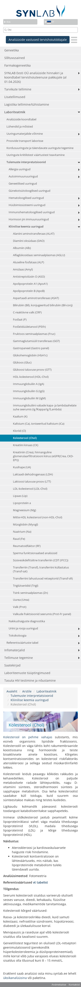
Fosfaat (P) (20, 319)
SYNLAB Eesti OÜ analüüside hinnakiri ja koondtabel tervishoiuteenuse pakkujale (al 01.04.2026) (35, 77)
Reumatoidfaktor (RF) (27, 546)
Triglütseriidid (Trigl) (25, 586)
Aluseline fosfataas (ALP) (28, 262)
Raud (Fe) (19, 539)
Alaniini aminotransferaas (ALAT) (33, 234)
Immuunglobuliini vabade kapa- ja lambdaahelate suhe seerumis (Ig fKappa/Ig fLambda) (44, 407)
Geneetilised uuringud (23, 183)
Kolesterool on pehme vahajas (27, 737)
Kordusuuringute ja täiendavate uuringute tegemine (39, 148)
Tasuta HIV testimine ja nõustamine (30, 680)
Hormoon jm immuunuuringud (29, 219)
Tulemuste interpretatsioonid (26, 162)
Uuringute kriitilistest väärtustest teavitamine (35, 155)
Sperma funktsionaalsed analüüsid (35, 553)
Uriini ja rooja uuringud (23, 628)
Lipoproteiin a (22, 503)
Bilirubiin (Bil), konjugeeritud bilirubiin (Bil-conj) (43, 305)
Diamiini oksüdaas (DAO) (28, 241)
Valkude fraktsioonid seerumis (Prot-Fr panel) (42, 614)
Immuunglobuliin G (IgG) (28, 391)
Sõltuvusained (14, 58)
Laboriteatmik (14, 112)
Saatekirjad (12, 665)
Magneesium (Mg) (24, 510)
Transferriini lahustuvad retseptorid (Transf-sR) (43, 578)
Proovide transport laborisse (24, 141)
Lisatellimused (14, 97)
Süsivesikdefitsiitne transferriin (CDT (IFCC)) (40, 560)
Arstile (27, 691)
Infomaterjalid (14, 650)
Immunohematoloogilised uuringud (32, 212)
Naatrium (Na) (22, 532)
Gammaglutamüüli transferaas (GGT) (36, 341)
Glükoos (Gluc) (22, 362)
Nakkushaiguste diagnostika (27, 621)
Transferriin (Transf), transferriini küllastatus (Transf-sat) (41, 569)
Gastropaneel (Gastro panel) (31, 348)
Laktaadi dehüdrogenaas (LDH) (33, 474)
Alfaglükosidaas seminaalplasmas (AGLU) (39, 255)
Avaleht (11, 691)
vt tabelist (40, 882)
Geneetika (11, 50)
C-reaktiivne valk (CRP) (27, 312)
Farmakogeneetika (17, 65)
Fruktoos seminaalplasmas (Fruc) (34, 334)
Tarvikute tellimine (17, 89)
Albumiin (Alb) (22, 248)
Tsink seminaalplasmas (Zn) (30, 593)
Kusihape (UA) (22, 467)
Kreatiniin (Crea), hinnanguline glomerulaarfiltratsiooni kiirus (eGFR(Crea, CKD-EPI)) (43, 456)
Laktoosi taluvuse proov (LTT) (32, 481)
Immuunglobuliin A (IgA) (28, 384)
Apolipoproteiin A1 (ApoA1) (30, 284)
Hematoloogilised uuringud (26, 198)
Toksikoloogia (17, 635)
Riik (7, 21)
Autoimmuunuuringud (23, 176)
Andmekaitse (59, 984)
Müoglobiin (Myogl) (25, 524)
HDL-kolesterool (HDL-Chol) (31, 377)
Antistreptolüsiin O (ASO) (29, 276)
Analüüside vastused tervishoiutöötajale (38, 40)
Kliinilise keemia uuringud (26, 226)
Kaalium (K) (20, 416)
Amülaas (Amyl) (23, 269)
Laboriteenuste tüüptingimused (27, 673)
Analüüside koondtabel (21, 119)
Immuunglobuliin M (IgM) (29, 398)
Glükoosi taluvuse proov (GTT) (32, 370)
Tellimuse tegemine (18, 658)
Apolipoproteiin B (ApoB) (29, 291)
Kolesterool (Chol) (25, 438)
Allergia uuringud (19, 169)
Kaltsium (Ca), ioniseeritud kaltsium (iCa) (38, 424)
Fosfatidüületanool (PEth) (29, 327)
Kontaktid (74, 984)
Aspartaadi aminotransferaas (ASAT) (36, 298)
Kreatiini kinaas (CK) (25, 445)
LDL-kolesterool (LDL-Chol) (30, 489)
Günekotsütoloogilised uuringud (29, 191)
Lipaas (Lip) (20, 496)
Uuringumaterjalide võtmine (24, 134)
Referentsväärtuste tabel (22, 643)
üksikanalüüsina (15, 978)
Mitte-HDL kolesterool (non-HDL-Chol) (37, 517)
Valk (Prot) (19, 607)
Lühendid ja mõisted (19, 126)
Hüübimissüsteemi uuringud (27, 205)
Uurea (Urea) (21, 600)
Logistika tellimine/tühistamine (26, 104)
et (49, 21)
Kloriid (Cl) (19, 431)
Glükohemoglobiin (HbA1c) (30, 355)
